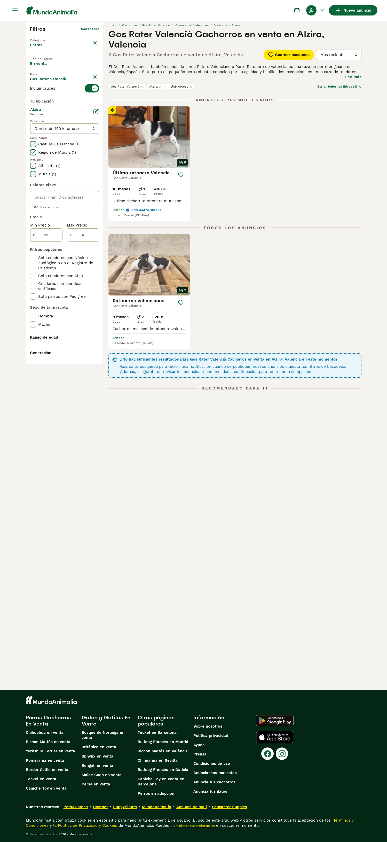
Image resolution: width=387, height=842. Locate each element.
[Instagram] (282, 753)
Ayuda (199, 745)
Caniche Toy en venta (46, 788)
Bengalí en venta (97, 765)
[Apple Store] (274, 737)
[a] (83, 354)
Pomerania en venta (45, 760)
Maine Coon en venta (102, 775)
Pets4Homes (76, 807)
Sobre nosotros (207, 726)
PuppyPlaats (125, 807)
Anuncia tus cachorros (214, 782)
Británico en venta (99, 747)
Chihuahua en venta (45, 732)
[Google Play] (275, 720)
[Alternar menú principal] (15, 10)
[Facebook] (267, 753)
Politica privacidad (210, 735)
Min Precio (40, 344)
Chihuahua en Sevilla (158, 760)
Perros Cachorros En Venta (48, 720)
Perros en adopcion (156, 793)
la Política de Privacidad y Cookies (84, 825)
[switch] (64, 102)
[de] (46, 354)
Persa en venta (96, 784)
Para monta (45, 79)
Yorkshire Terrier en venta (50, 751)
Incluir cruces (180, 86)
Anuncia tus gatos (210, 791)
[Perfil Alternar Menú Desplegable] (315, 10)
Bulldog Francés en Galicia (163, 769)
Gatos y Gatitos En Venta (106, 720)
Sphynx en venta (97, 756)
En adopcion (73, 68)
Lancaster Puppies (229, 807)
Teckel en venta (41, 779)
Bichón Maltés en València (163, 751)
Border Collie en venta (47, 769)
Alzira (155, 86)
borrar (94, 92)
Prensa (200, 754)
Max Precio (77, 344)
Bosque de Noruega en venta (103, 735)
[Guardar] (181, 175)
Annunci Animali (191, 807)
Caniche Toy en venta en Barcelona (161, 781)
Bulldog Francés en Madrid (163, 741)
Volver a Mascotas (44, 37)
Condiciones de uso (211, 763)
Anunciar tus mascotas (215, 772)
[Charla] (297, 10)
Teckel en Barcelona (157, 732)
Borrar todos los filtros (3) (339, 86)
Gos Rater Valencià (127, 86)
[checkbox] (33, 127)
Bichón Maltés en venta (48, 741)
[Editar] (96, 230)
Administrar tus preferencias (192, 826)
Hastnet (100, 807)
